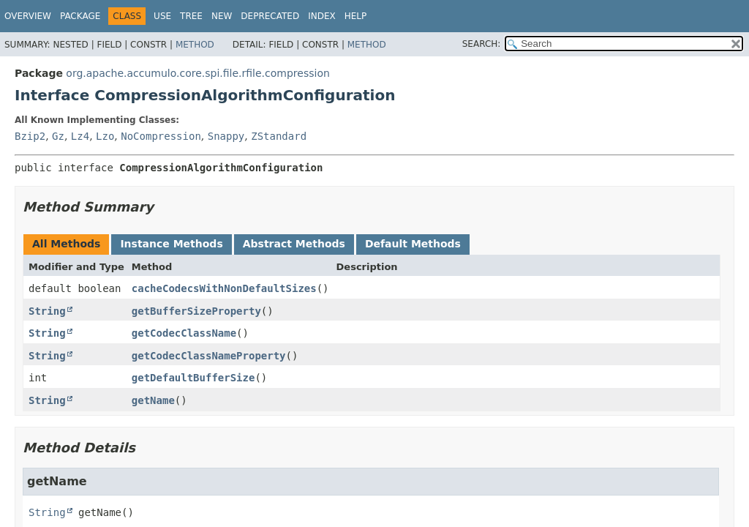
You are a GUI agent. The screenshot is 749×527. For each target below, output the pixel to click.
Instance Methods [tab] (171, 244)
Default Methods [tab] (413, 244)
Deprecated (270, 16)
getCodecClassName (184, 333)
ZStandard (278, 136)
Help (356, 16)
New (221, 16)
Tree (191, 16)
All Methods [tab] (66, 244)
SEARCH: (481, 44)
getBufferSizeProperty (196, 311)
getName (153, 400)
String (47, 311)
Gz (58, 136)
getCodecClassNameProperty (209, 356)
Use (162, 16)
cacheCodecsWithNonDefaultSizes (224, 288)
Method (195, 45)
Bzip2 (30, 136)
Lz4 (80, 136)
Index (322, 16)
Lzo (105, 136)
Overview (27, 16)
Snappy (226, 136)
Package (80, 16)
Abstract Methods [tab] (294, 244)
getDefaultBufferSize (193, 378)
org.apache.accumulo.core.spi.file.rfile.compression (197, 73)
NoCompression (161, 136)
